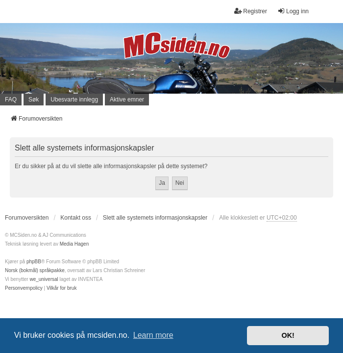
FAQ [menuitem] (11, 99)
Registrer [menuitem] (250, 11)
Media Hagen (74, 244)
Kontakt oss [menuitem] (75, 217)
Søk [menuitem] (33, 99)
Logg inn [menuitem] (293, 11)
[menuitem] (24, 288)
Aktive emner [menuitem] (127, 99)
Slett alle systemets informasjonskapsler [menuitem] (155, 217)
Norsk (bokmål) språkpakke (35, 270)
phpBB (33, 261)
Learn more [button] (153, 335)
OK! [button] (287, 335)
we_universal (43, 279)
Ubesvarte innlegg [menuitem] (74, 99)
